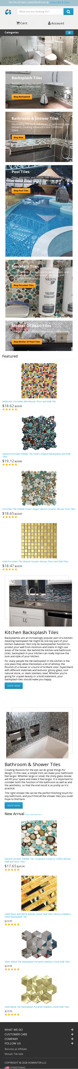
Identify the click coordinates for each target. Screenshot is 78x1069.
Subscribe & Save (60, 2)
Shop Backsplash (22, 96)
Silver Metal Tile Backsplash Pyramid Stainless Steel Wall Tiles (37, 961)
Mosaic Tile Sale (14, 1054)
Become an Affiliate (16, 1049)
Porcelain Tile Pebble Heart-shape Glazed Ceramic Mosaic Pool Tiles (38, 508)
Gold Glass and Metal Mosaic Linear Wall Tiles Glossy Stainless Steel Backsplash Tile (38, 915)
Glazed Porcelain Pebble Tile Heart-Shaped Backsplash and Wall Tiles (36, 455)
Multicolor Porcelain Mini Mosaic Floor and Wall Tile (29, 401)
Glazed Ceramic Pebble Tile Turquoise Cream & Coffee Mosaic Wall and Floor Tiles (38, 860)
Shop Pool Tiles (21, 190)
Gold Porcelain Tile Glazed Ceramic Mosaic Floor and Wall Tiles (35, 561)
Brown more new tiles (33, 814)
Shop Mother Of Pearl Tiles (27, 341)
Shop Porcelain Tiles (24, 285)
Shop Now (18, 137)
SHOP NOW (13, 685)
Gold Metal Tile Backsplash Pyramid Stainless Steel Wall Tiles (37, 1006)
